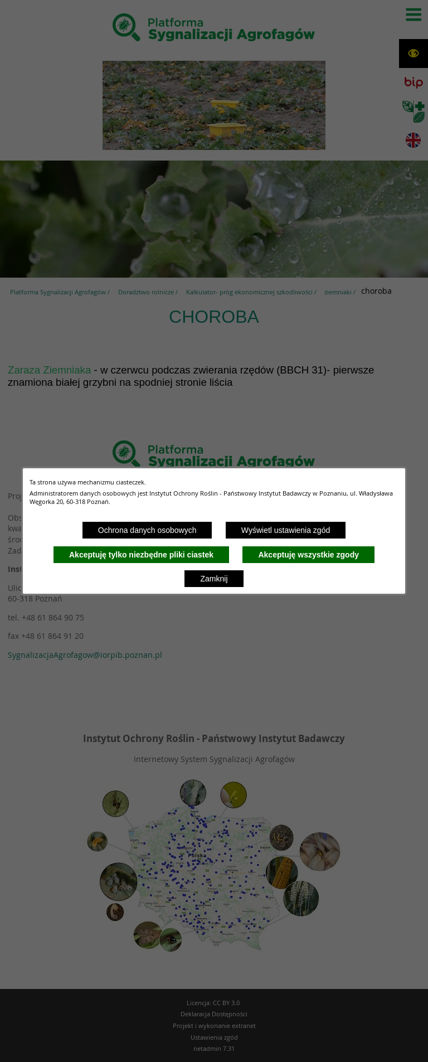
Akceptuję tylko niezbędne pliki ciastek (141, 554)
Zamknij (213, 578)
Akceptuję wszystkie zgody (308, 554)
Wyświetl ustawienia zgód (285, 530)
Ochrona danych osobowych (147, 530)
